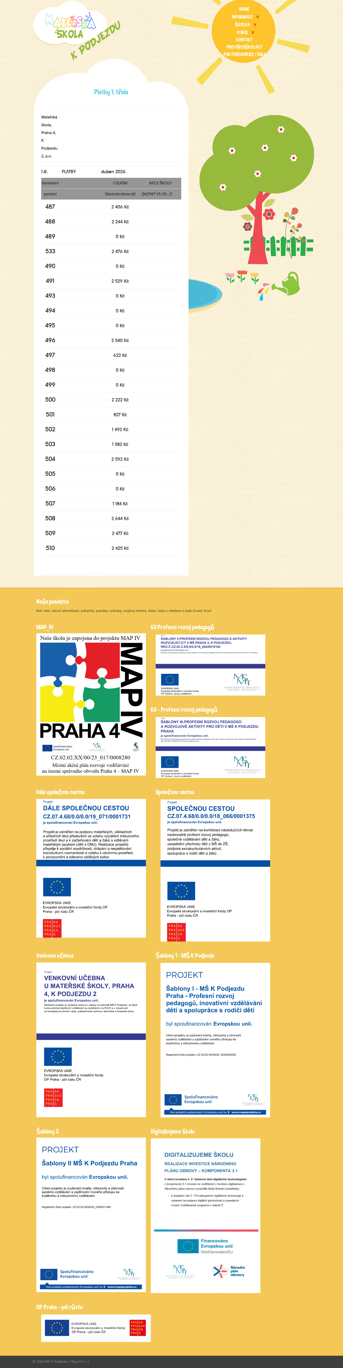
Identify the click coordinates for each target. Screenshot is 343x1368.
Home (244, 9)
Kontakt (244, 39)
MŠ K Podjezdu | (58, 1361)
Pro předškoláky (244, 47)
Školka (242, 24)
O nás (242, 32)
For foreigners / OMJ (244, 54)
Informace (242, 17)
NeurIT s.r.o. (80, 1361)
